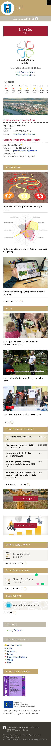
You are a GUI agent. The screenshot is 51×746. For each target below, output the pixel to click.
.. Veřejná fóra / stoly (13, 563)
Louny (9, 654)
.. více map (7, 613)
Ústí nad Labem (13, 645)
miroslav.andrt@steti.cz (24, 134)
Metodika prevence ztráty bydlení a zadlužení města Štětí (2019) (20, 464)
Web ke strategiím (24, 75)
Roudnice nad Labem (16, 657)
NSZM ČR (25, 18)
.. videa (6, 422)
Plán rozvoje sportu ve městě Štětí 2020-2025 (19, 446)
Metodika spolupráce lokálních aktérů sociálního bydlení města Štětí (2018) (20, 475)
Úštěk (9, 659)
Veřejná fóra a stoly (18, 545)
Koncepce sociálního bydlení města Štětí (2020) (18, 454)
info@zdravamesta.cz (11, 737)
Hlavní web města (24, 72)
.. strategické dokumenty (14, 485)
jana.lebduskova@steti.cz (25, 150)
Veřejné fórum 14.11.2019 (26, 605)
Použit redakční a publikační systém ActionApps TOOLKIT (25, 739)
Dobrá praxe (13, 167)
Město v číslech (26, 525)
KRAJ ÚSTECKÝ (14, 630)
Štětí (8, 662)
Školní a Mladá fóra (18, 570)
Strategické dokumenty (19, 429)
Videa (9, 308)
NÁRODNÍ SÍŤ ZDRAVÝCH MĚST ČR (19, 727)
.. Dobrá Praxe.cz (11, 302)
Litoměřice (11, 651)
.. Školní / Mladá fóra (13, 589)
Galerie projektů (25, 498)
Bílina (8, 648)
